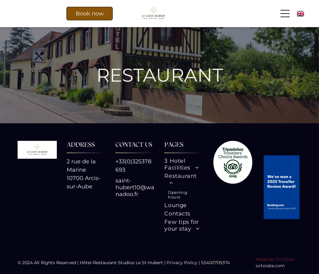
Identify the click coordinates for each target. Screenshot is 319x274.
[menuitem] (183, 165)
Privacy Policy (182, 262)
